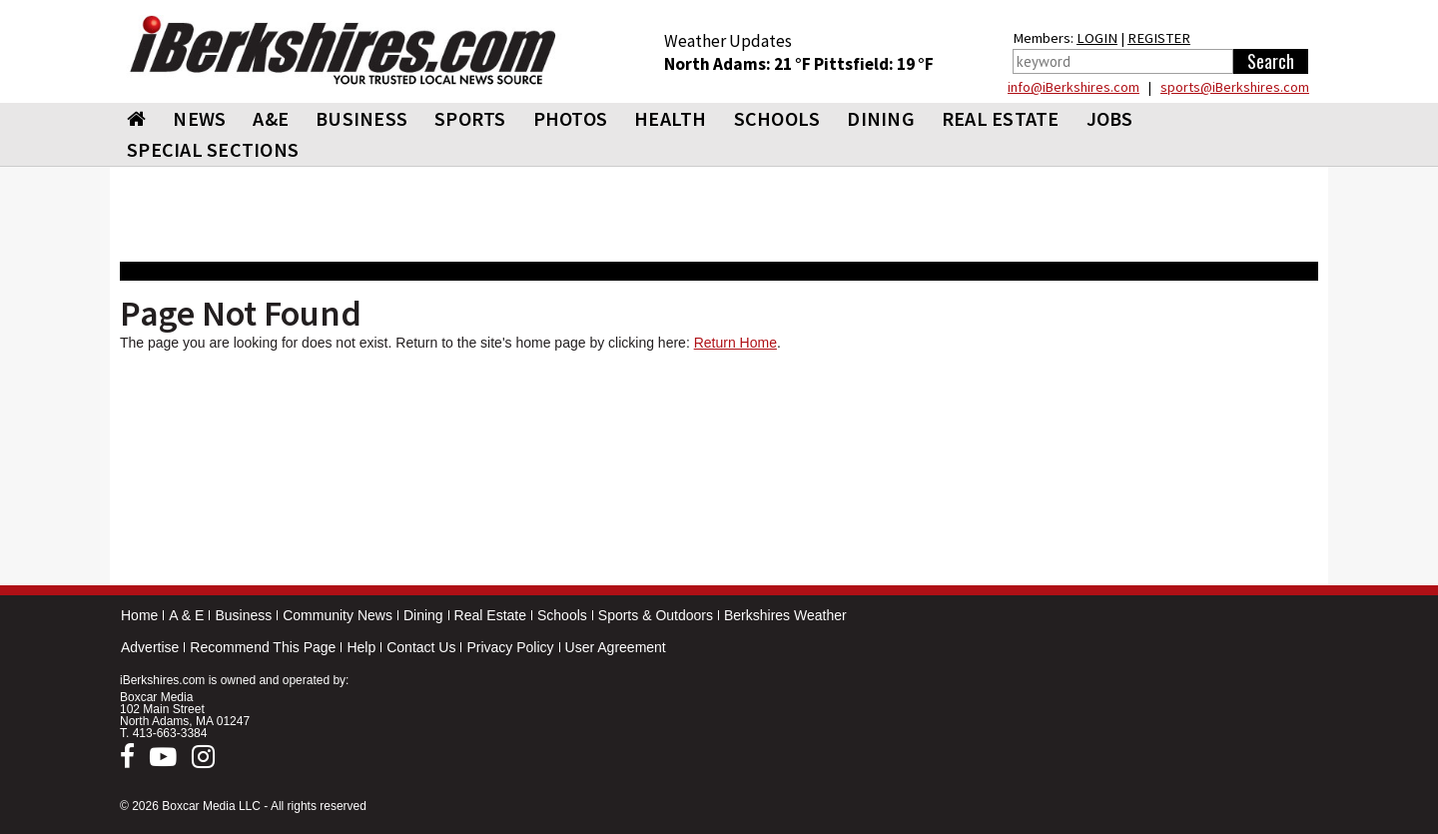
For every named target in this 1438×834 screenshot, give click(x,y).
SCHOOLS (777, 118)
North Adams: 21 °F (739, 64)
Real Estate (490, 615)
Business (243, 615)
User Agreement (615, 647)
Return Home (735, 343)
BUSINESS (361, 118)
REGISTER (1158, 38)
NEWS (199, 118)
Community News (337, 615)
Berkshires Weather (785, 615)
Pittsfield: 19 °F (874, 64)
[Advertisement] (719, 472)
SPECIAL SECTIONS (213, 149)
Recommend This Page (263, 647)
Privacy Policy (509, 647)
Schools (562, 615)
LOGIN (1097, 38)
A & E (186, 615)
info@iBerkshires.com (1073, 87)
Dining (423, 615)
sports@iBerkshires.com (1234, 87)
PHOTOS (570, 118)
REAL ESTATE (1001, 118)
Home (139, 615)
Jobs (1109, 118)
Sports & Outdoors (655, 615)
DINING (881, 118)
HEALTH (670, 118)
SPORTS (470, 118)
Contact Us (420, 647)
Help (361, 647)
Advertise (150, 647)
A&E (271, 118)
